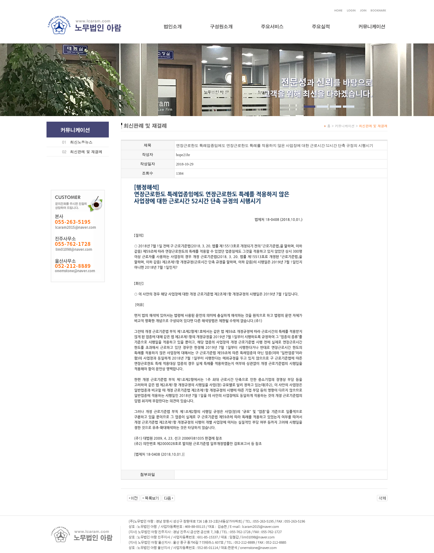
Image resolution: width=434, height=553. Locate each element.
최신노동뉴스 (81, 142)
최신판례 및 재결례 (86, 151)
